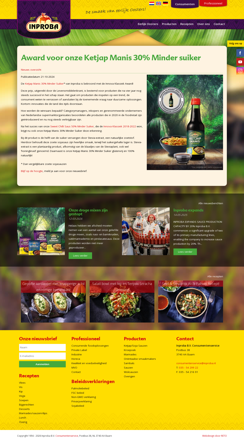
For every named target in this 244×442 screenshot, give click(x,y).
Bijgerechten (26, 404)
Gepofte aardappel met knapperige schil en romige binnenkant (53, 286)
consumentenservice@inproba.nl (196, 363)
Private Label (79, 350)
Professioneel (213, 3)
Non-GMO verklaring (83, 397)
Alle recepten (215, 276)
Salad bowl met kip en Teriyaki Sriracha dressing (122, 286)
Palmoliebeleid (80, 388)
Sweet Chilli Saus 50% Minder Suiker (72, 126)
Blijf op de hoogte (32, 171)
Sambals (129, 363)
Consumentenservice (66, 435)
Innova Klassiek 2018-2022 (120, 126)
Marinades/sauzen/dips (33, 413)
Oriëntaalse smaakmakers (140, 359)
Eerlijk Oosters (148, 24)
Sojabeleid (77, 405)
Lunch (22, 417)
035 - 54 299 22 (188, 367)
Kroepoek (130, 350)
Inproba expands (188, 210)
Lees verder (80, 255)
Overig (23, 422)
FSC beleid (77, 392)
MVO (74, 367)
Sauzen (128, 367)
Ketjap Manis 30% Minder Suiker (44, 83)
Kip (21, 391)
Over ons (203, 24)
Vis (20, 387)
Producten (169, 24)
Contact (219, 24)
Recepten (186, 24)
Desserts (24, 409)
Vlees (22, 382)
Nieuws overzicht (31, 69)
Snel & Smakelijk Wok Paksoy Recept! (190, 283)
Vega (22, 396)
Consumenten (185, 4)
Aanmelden (42, 364)
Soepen (23, 400)
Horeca (75, 359)
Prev (16, 301)
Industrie (76, 354)
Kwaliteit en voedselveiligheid (89, 363)
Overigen (129, 376)
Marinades (130, 354)
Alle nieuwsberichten (210, 203)
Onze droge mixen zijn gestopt (88, 212)
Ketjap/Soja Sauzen (135, 345)
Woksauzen (131, 372)
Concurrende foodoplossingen (90, 345)
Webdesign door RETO (214, 435)
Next (228, 301)
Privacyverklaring (81, 401)
